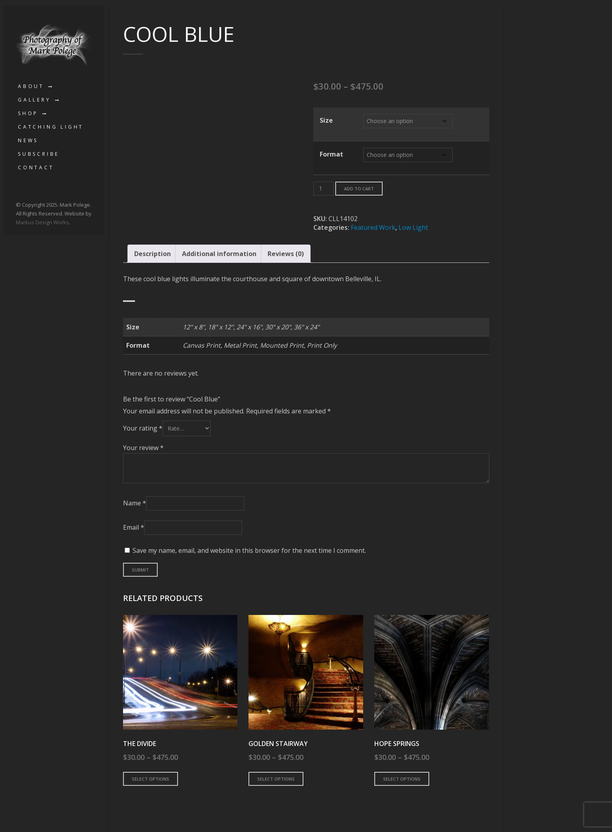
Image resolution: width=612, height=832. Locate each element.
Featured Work (373, 227)
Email (133, 527)
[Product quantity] (323, 189)
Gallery (34, 99)
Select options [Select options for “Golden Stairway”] (276, 779)
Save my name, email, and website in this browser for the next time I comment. (249, 550)
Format (331, 154)
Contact (36, 167)
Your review (143, 447)
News (28, 140)
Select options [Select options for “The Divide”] (150, 779)
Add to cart (359, 189)
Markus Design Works (42, 222)
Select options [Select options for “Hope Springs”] (401, 779)
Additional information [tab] (219, 253)
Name (134, 503)
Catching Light (51, 126)
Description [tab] (152, 253)
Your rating (142, 428)
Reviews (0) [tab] (286, 253)
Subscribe (38, 154)
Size (326, 120)
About (31, 86)
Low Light (413, 227)
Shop (28, 113)
